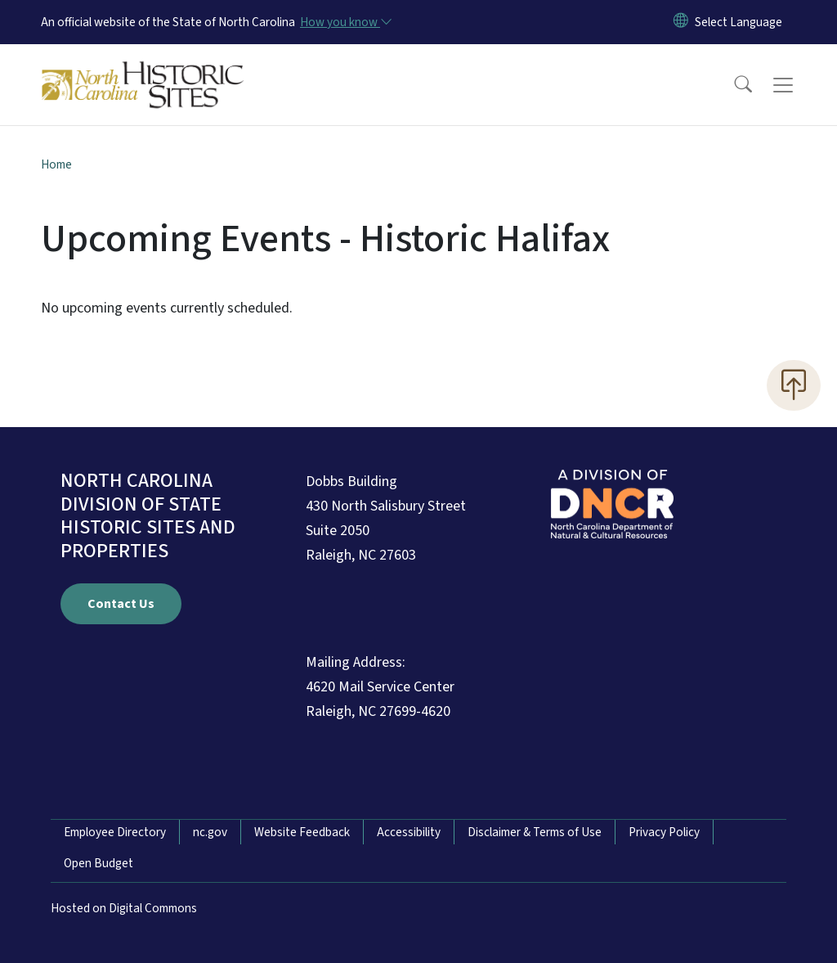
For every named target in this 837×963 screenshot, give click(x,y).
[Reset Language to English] (681, 22)
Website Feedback (302, 832)
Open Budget (98, 863)
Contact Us (120, 604)
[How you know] (345, 22)
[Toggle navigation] (798, 85)
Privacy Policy (664, 832)
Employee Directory (115, 832)
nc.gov (210, 832)
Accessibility (409, 832)
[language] (738, 22)
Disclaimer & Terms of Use (535, 832)
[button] (732, 85)
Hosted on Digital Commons (124, 908)
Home (56, 164)
